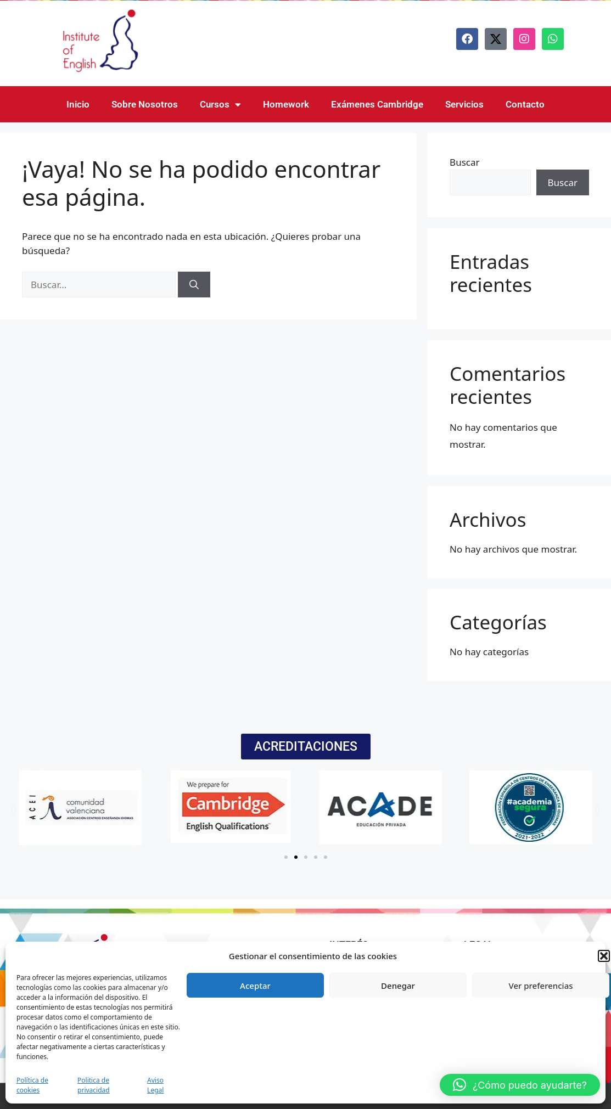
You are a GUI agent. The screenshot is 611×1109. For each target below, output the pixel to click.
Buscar (464, 162)
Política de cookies (32, 1085)
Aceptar (255, 985)
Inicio (77, 104)
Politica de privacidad (93, 1085)
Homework (286, 104)
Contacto (525, 104)
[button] (603, 955)
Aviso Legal (155, 1085)
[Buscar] (194, 285)
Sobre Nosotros (144, 104)
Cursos (220, 104)
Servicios (464, 104)
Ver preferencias (540, 985)
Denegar (398, 985)
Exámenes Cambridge (377, 104)
